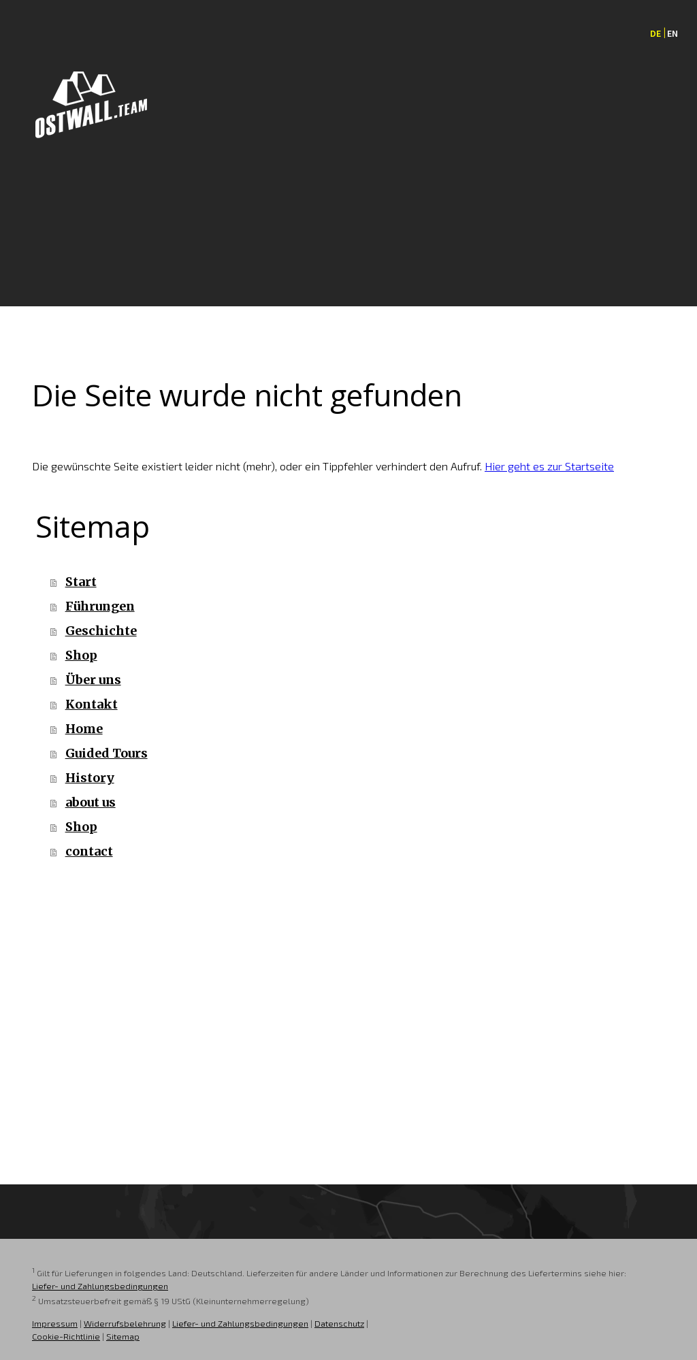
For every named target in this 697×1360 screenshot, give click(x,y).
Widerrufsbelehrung (125, 1323)
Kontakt (91, 704)
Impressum (55, 1323)
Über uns (93, 679)
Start (81, 581)
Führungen (100, 606)
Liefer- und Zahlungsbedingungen (100, 1285)
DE (655, 33)
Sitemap (123, 1336)
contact (89, 851)
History (89, 778)
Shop (81, 655)
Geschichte (101, 630)
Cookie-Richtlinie (66, 1336)
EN (672, 33)
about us (90, 802)
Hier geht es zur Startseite (549, 465)
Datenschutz (339, 1323)
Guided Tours (106, 753)
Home (84, 728)
